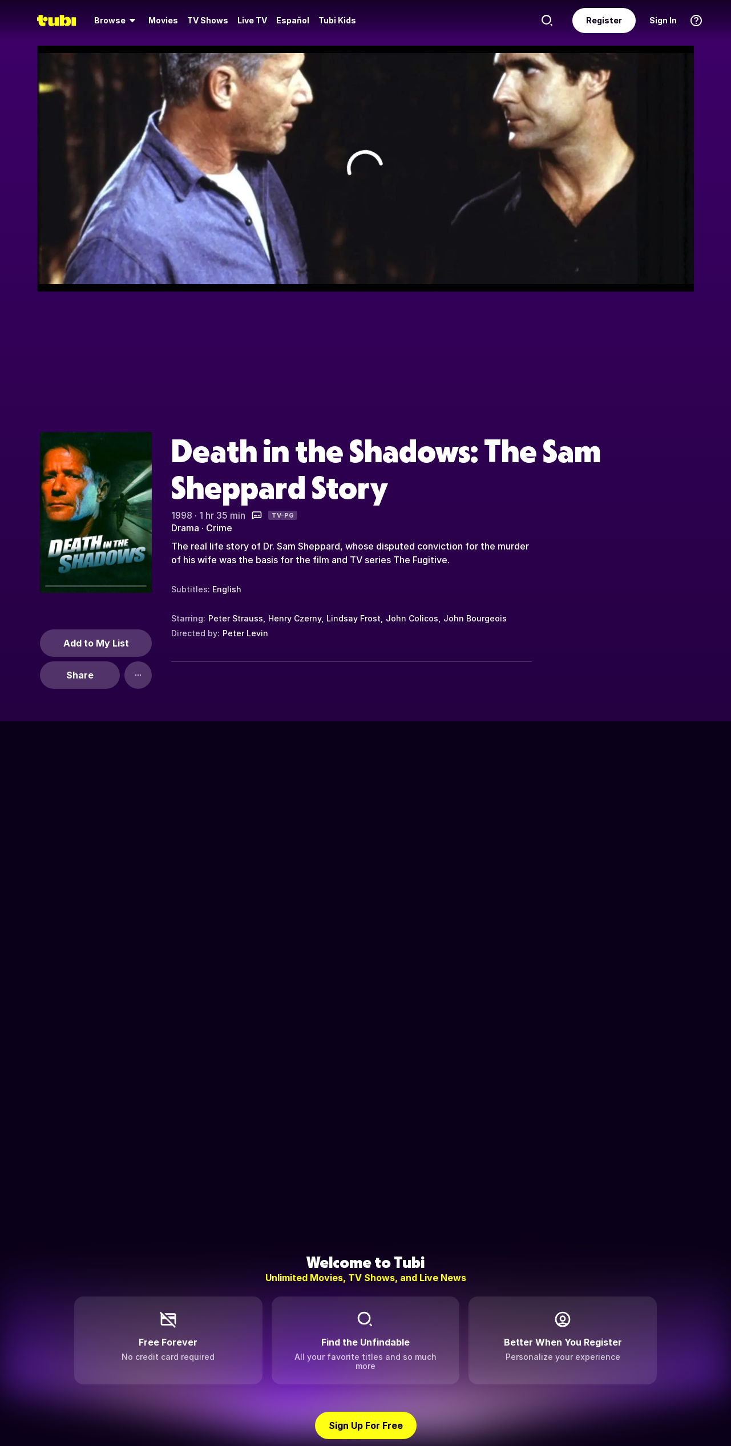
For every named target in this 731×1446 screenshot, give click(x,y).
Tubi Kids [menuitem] (337, 20)
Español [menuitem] (292, 20)
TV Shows (207, 20)
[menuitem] (116, 20)
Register (604, 20)
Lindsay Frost (353, 618)
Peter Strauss (235, 618)
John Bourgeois (475, 618)
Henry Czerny (294, 618)
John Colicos (412, 618)
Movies (163, 20)
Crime (219, 528)
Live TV (252, 20)
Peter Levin (245, 633)
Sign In (663, 20)
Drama (185, 528)
